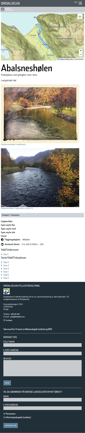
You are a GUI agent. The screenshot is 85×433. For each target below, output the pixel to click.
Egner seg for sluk (11, 232)
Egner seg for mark (11, 228)
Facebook (10, 320)
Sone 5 (7, 262)
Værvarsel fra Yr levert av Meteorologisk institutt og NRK (37, 329)
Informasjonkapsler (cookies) (23, 417)
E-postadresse (12, 405)
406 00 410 (16, 314)
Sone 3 (7, 278)
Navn (6, 396)
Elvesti (4, 236)
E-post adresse (12, 350)
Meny (75, 2)
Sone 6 (7, 275)
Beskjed (8, 358)
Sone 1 (7, 254)
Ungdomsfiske (8, 221)
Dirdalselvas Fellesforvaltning (25, 285)
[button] (38, 33)
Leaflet (59, 59)
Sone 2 (7, 265)
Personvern (12, 413)
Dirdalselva (12, 3)
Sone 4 (7, 268)
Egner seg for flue (10, 225)
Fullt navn (9, 341)
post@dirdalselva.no (20, 317)
